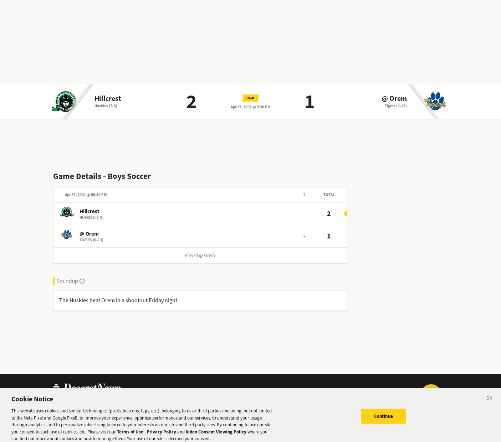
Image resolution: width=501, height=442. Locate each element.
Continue (383, 419)
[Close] (489, 402)
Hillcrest (107, 98)
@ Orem (394, 98)
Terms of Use (130, 435)
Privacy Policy (161, 435)
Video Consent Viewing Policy (216, 435)
